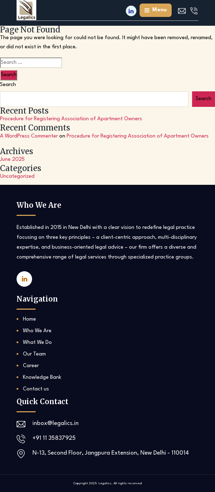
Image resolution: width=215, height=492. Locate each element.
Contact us (36, 389)
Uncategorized (17, 176)
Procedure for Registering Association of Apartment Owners (71, 119)
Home (29, 319)
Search (8, 84)
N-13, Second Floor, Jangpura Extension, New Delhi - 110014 (110, 453)
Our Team (34, 354)
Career (31, 366)
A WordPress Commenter (29, 136)
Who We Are (37, 331)
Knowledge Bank (42, 377)
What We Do (37, 342)
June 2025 (12, 159)
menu (156, 10)
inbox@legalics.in (55, 423)
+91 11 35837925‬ (54, 438)
